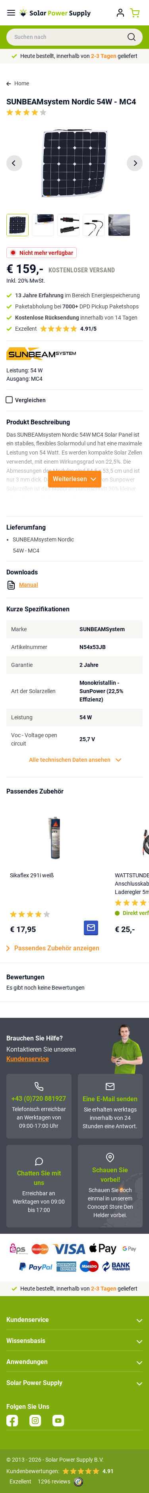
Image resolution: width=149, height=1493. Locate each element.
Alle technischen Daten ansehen (75, 760)
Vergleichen (30, 400)
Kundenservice (27, 1059)
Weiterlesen (75, 479)
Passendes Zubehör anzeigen (52, 948)
